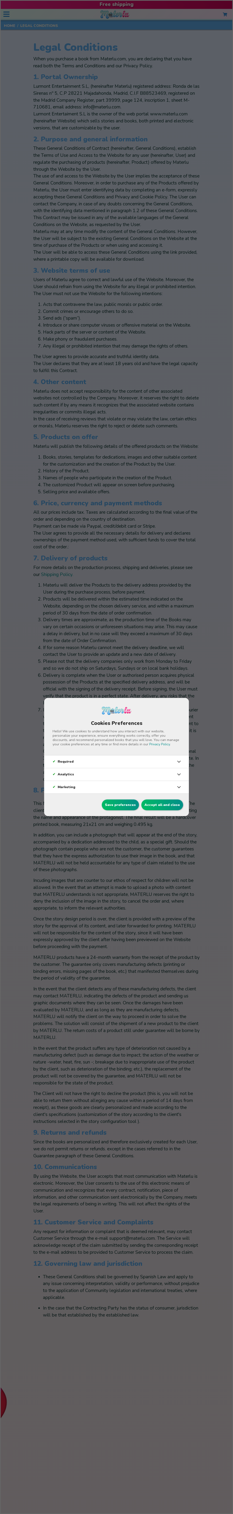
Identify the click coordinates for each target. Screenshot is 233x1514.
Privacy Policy (159, 744)
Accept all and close (162, 805)
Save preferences (120, 805)
